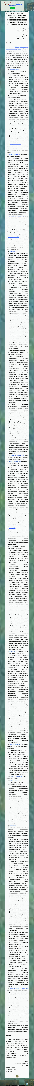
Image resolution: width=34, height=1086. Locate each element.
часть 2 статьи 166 (13, 237)
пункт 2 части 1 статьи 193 (19, 989)
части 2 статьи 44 (14, 69)
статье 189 (13, 825)
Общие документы (10, 11)
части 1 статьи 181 (16, 776)
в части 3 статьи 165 (16, 217)
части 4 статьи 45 (15, 144)
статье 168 (12, 251)
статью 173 (12, 651)
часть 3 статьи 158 (15, 154)
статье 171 (12, 528)
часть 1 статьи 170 (15, 461)
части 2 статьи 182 (15, 780)
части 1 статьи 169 (17, 455)
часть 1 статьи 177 (15, 744)
